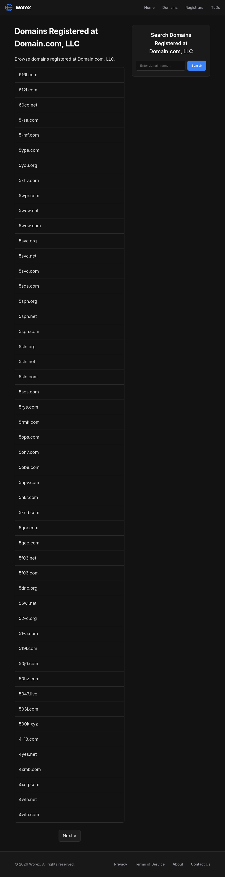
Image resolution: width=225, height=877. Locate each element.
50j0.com (28, 663)
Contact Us (200, 864)
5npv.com (29, 482)
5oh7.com (29, 452)
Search (196, 65)
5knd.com (29, 512)
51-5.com (28, 633)
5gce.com (29, 542)
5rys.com (28, 407)
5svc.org (28, 240)
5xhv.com (29, 180)
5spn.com (29, 331)
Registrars (194, 7)
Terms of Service (150, 864)
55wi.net (28, 603)
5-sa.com (29, 120)
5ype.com (29, 150)
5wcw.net (29, 210)
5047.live (28, 693)
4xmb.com (30, 769)
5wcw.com (30, 225)
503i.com (28, 709)
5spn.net (28, 316)
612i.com (28, 89)
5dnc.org (28, 588)
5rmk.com (29, 422)
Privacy (120, 864)
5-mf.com (29, 135)
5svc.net (27, 256)
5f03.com (29, 572)
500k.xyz (28, 723)
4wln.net (28, 799)
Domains (170, 7)
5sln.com (28, 376)
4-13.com (28, 739)
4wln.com (29, 814)
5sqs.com (29, 286)
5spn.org (28, 301)
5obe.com (29, 467)
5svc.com (29, 271)
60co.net (28, 105)
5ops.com (29, 437)
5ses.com (29, 391)
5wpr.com (29, 195)
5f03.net (27, 558)
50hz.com (29, 678)
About (178, 864)
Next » (69, 835)
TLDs (215, 7)
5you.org (28, 165)
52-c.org (28, 618)
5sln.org (27, 346)
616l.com (28, 74)
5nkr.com (28, 497)
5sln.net (27, 361)
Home (149, 7)
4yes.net (28, 754)
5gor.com (28, 527)
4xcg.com (29, 784)
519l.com (28, 648)
